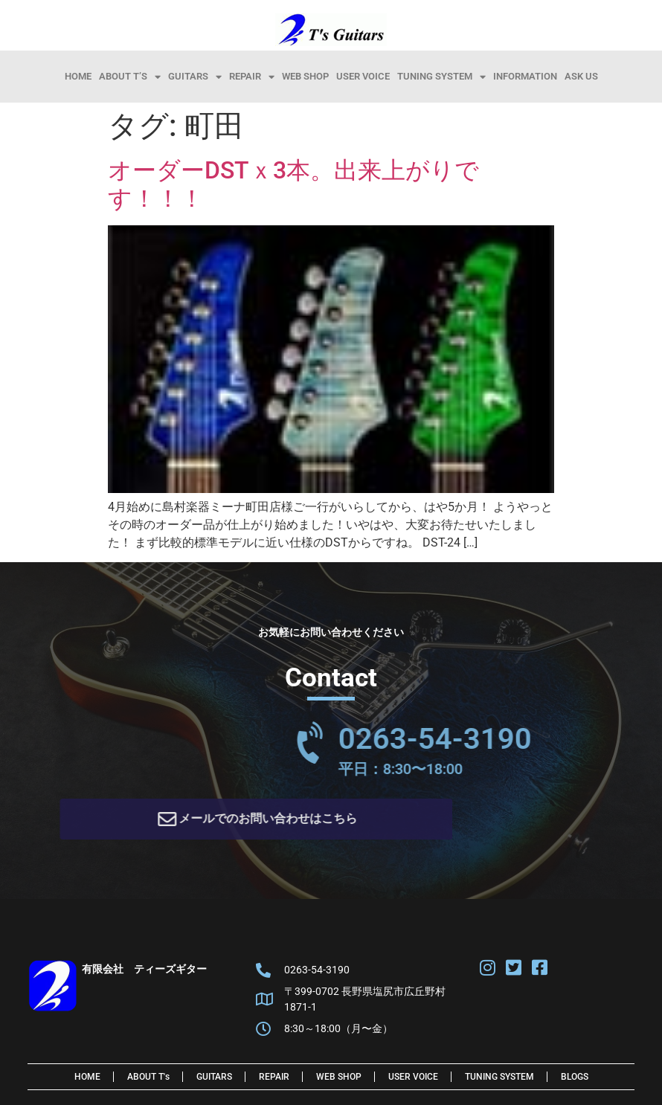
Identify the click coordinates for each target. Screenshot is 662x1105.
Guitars (195, 76)
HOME (78, 76)
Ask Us (581, 76)
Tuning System (441, 76)
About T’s (130, 76)
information (525, 76)
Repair (251, 76)
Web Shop (305, 76)
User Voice (363, 76)
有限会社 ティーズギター (144, 974)
